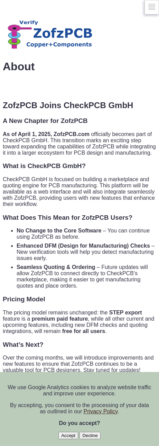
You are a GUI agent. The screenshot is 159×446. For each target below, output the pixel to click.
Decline (89, 435)
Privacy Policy (101, 411)
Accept (68, 435)
